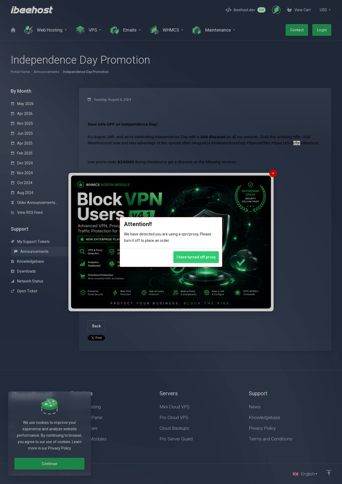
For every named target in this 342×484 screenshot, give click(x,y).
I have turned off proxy (196, 257)
